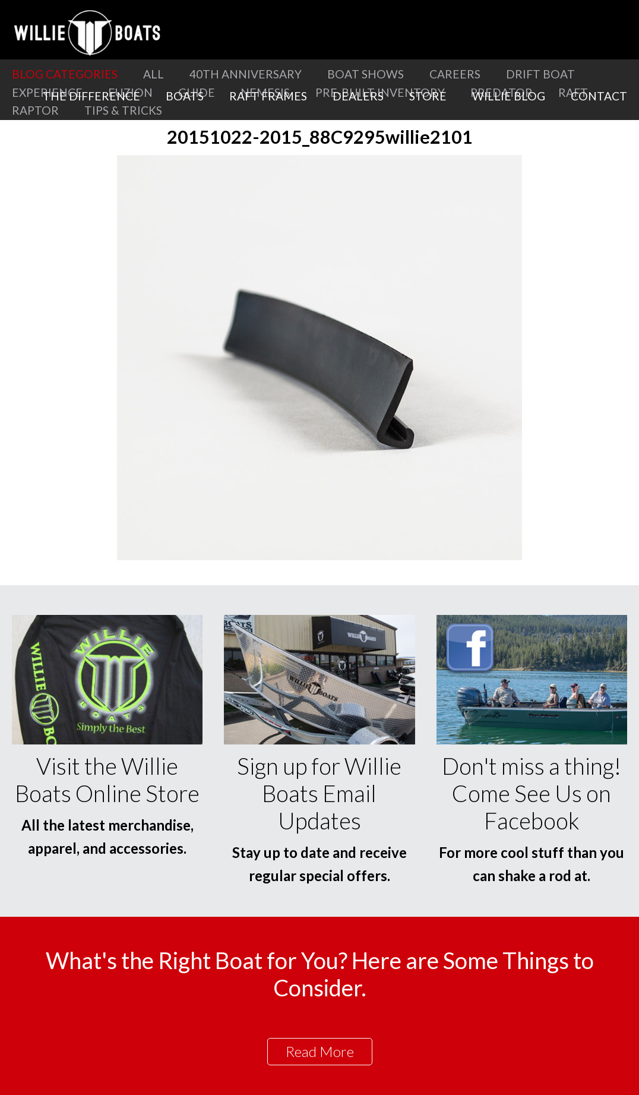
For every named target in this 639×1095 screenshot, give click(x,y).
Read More (320, 1051)
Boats (185, 96)
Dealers (358, 96)
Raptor (35, 110)
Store (428, 96)
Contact (599, 96)
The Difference (91, 96)
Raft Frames (268, 96)
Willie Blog (508, 96)
